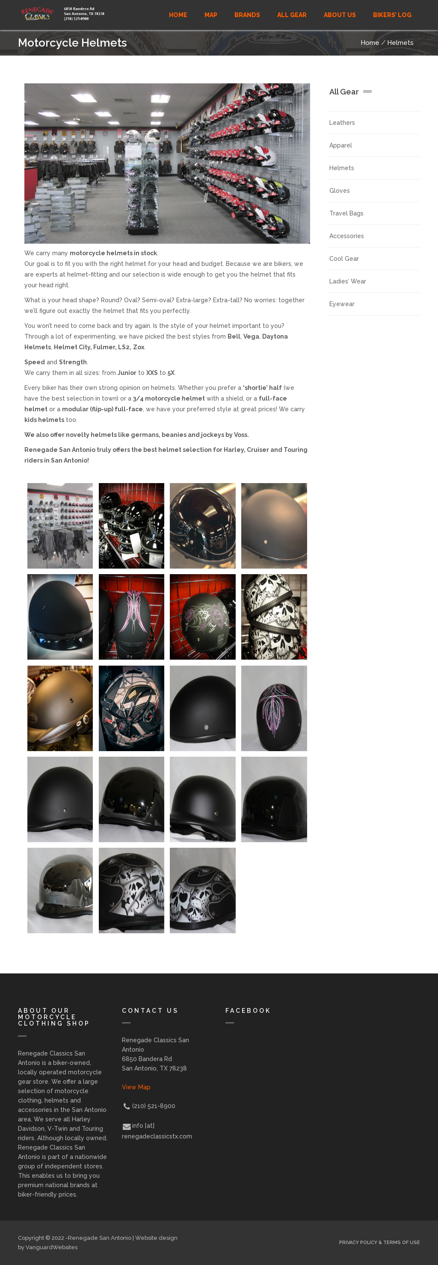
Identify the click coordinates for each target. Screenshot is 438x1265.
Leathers (342, 122)
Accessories (346, 236)
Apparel (340, 145)
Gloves (339, 190)
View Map (136, 1087)
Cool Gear (344, 258)
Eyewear (342, 304)
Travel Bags (346, 213)
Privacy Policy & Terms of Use (379, 1242)
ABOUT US (340, 15)
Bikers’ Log (392, 15)
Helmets (400, 43)
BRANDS (247, 15)
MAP (210, 15)
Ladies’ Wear (347, 281)
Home (178, 15)
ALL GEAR (292, 15)
